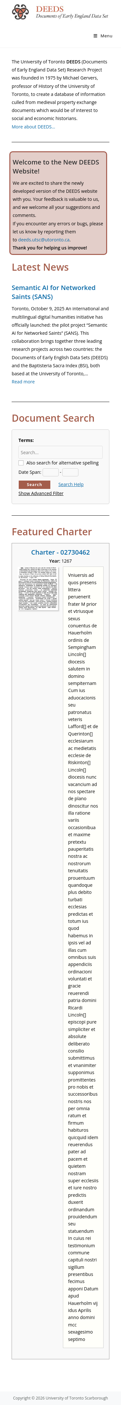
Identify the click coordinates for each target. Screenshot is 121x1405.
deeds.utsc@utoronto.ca (43, 240)
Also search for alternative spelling (62, 463)
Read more (23, 382)
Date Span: (29, 472)
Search (34, 484)
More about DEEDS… (33, 127)
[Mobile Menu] (103, 36)
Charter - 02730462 (60, 552)
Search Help (71, 484)
